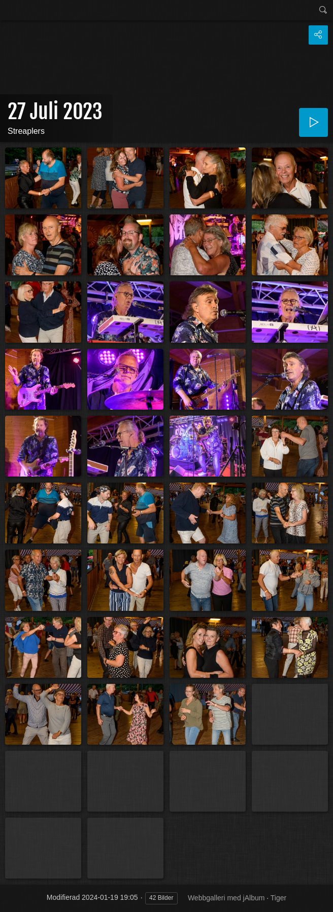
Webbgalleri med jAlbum (226, 898)
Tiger (278, 898)
